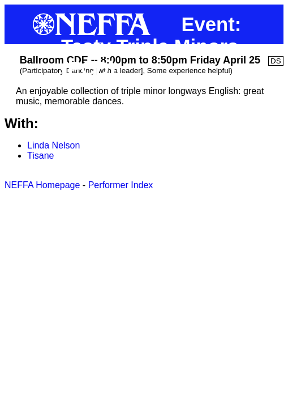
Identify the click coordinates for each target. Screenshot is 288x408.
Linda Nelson (53, 145)
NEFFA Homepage (42, 185)
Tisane (40, 155)
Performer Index (120, 185)
